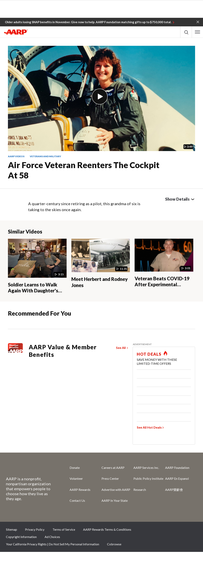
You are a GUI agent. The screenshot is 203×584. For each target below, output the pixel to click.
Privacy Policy (34, 529)
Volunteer (76, 478)
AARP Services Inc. (146, 467)
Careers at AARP (113, 467)
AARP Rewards (80, 489)
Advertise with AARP (116, 489)
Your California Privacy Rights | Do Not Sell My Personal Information (52, 544)
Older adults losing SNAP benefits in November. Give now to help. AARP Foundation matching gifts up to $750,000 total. (88, 22)
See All (121, 347)
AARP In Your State (115, 500)
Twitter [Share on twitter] (165, 531)
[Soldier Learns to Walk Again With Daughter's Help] (37, 266)
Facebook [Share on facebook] (152, 531)
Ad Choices (52, 537)
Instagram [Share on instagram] (179, 531)
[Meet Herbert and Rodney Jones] (100, 263)
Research (139, 489)
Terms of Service (64, 529)
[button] (198, 21)
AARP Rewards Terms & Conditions (107, 529)
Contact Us (77, 500)
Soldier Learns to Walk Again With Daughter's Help (33, 291)
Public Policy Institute (148, 478)
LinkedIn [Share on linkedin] (192, 531)
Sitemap (11, 529)
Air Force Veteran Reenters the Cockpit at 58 (83, 170)
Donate (75, 467)
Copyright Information (21, 537)
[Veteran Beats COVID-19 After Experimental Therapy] (164, 263)
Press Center (110, 478)
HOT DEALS (149, 354)
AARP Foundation (177, 467)
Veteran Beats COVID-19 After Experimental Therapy (162, 284)
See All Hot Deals (149, 427)
